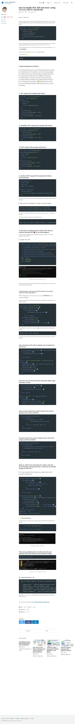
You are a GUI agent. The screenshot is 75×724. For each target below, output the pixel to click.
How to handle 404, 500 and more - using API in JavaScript (37, 9)
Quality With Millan (10, 3)
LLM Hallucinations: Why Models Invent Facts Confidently (24, 694)
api (24, 656)
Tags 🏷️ (48, 3)
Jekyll (15, 720)
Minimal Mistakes (20, 720)
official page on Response (48, 650)
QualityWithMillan (31, 718)
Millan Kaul (4, 15)
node (34, 656)
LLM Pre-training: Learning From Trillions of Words (66, 699)
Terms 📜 (65, 3)
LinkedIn (21, 718)
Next (46, 679)
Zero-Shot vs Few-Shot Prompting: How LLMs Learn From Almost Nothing (39, 700)
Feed (39, 718)
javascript (29, 656)
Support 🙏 (56, 3)
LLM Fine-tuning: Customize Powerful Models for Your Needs (52, 700)
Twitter (8, 718)
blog (28, 658)
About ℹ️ (40, 3)
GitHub (15, 718)
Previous (28, 679)
